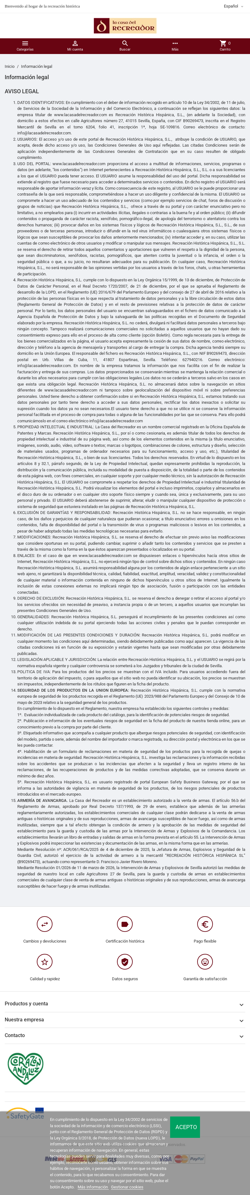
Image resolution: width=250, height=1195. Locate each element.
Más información (93, 1187)
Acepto (186, 1127)
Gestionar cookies (127, 1187)
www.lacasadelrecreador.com (70, 390)
